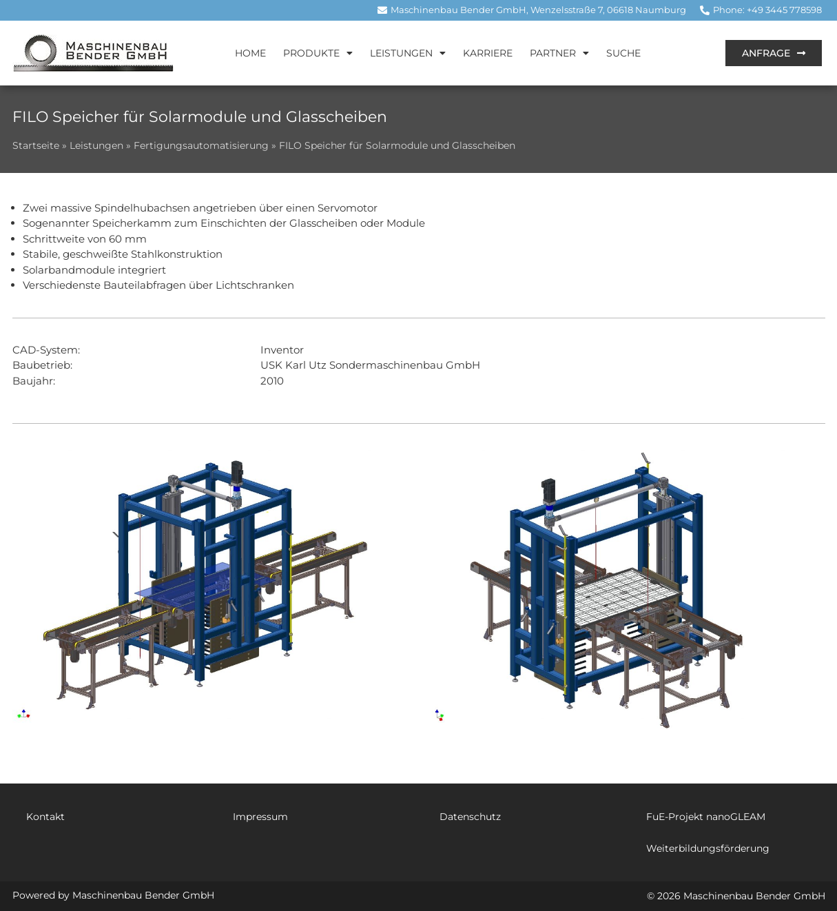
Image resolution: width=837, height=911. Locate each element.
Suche (623, 53)
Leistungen (408, 53)
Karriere (488, 53)
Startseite (35, 145)
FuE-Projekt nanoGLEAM (705, 816)
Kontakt (45, 816)
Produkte (318, 53)
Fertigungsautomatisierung (201, 145)
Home (250, 53)
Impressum (260, 816)
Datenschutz (470, 816)
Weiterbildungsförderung (707, 848)
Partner (559, 53)
